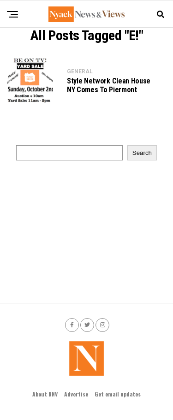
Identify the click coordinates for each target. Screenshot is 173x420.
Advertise (76, 394)
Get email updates (118, 394)
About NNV (45, 394)
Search (142, 152)
